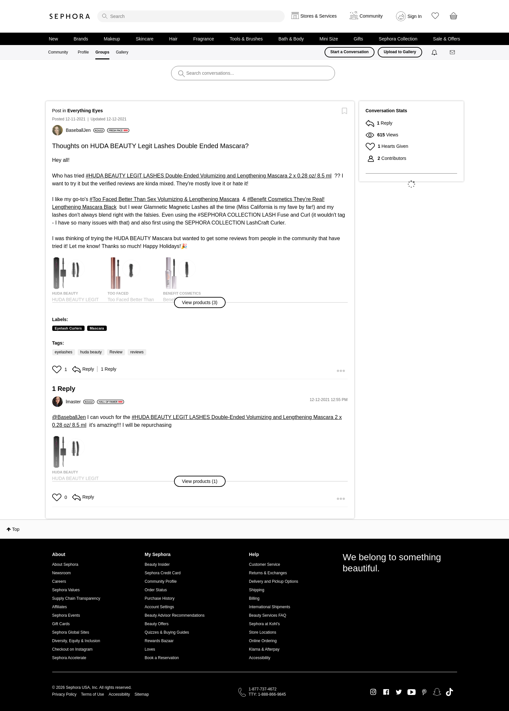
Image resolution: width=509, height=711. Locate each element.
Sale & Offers (446, 38)
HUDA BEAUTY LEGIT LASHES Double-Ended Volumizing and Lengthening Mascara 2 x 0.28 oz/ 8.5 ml (210, 175)
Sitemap (142, 694)
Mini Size (329, 38)
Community (58, 52)
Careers (59, 581)
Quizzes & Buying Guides (167, 632)
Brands (81, 38)
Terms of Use (92, 694)
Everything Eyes (85, 110)
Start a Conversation (349, 52)
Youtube (411, 692)
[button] (200, 302)
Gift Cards (61, 624)
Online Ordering (263, 641)
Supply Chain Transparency (76, 598)
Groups (102, 52)
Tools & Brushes (246, 38)
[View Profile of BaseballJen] (85, 130)
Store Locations (262, 632)
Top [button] (16, 529)
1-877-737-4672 (263, 689)
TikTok (449, 692)
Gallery (122, 52)
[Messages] (452, 52)
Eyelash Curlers (68, 328)
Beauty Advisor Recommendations (174, 615)
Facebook (386, 692)
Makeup (112, 38)
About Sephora (65, 564)
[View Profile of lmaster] (80, 402)
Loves (150, 649)
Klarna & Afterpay (264, 649)
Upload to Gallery (400, 52)
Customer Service (264, 564)
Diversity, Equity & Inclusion (76, 641)
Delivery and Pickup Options (273, 581)
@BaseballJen (69, 417)
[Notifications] (435, 52)
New (53, 38)
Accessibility (259, 658)
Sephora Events (66, 615)
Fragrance (203, 38)
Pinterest (424, 692)
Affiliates (59, 607)
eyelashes (63, 352)
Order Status (156, 590)
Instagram (373, 692)
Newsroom (61, 573)
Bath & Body (291, 38)
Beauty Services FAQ (267, 615)
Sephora (70, 16)
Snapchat (437, 692)
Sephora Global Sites (70, 632)
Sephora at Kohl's (264, 624)
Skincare (144, 38)
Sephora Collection (398, 38)
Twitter (399, 692)
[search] (191, 16)
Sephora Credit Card (163, 573)
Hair (173, 38)
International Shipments (269, 607)
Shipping (256, 590)
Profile (83, 52)
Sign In (414, 16)
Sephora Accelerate (69, 658)
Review (116, 352)
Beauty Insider (157, 564)
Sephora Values (66, 590)
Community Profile (161, 581)
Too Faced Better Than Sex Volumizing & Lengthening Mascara (166, 199)
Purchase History (159, 598)
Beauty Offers (156, 624)
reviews (137, 352)
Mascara (97, 328)
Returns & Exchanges (268, 573)
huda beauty (91, 352)
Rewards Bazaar (159, 641)
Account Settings (159, 607)
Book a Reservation (162, 658)
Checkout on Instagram (72, 649)
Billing (254, 598)
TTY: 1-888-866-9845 (267, 694)
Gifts (358, 38)
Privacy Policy (64, 694)
